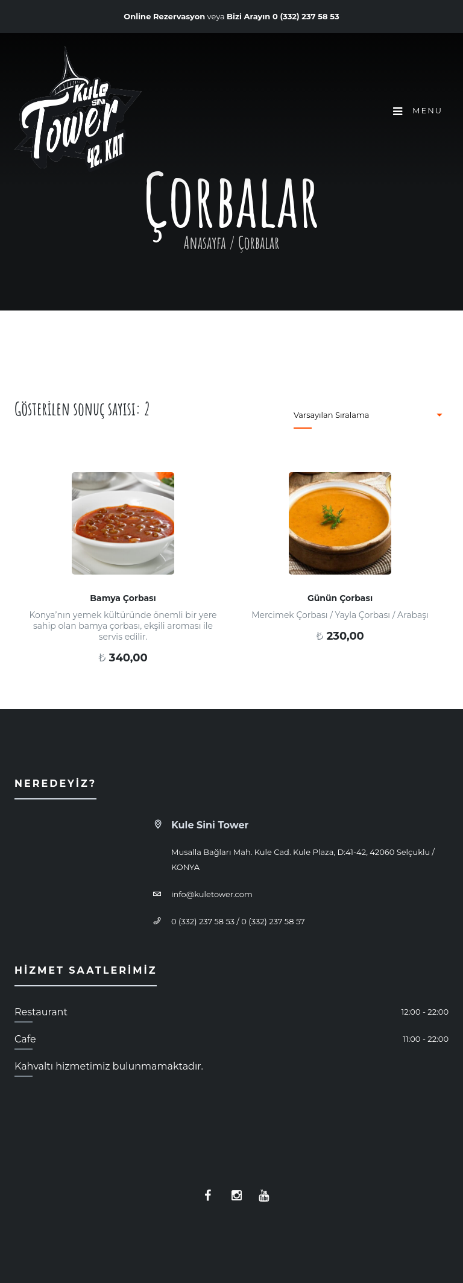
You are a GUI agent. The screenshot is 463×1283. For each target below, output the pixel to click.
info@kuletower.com (212, 894)
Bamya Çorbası (123, 598)
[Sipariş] (365, 415)
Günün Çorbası (340, 598)
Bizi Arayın (283, 16)
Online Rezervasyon (164, 16)
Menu (418, 111)
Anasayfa (205, 242)
